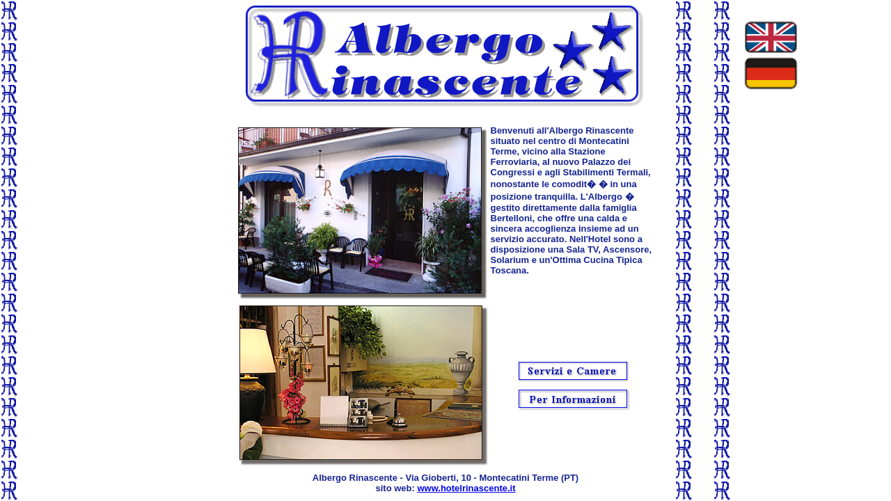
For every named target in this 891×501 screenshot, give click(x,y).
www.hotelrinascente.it (466, 488)
